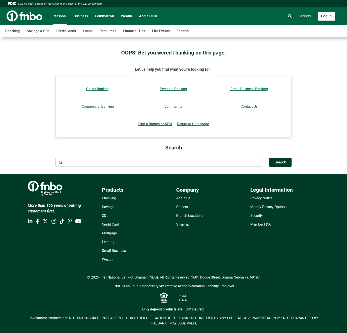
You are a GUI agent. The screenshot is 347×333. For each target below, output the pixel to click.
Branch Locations (189, 216)
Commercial (104, 16)
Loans (88, 31)
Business (81, 16)
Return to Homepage (193, 124)
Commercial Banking (98, 106)
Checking (12, 31)
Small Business (114, 251)
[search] (289, 16)
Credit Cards (66, 31)
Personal (60, 16)
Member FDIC (260, 224)
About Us (183, 198)
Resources (108, 31)
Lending (108, 242)
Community (173, 106)
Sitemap (182, 224)
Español (183, 31)
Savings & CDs (38, 31)
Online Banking (98, 89)
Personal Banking (173, 89)
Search (280, 162)
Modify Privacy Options (268, 207)
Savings (108, 207)
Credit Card (110, 224)
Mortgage (109, 233)
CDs (105, 216)
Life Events (161, 31)
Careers (182, 207)
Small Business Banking (249, 89)
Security (305, 16)
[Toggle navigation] (312, 28)
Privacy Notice (261, 198)
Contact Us (249, 106)
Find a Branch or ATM (155, 124)
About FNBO (148, 16)
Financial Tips (134, 31)
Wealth (126, 16)
